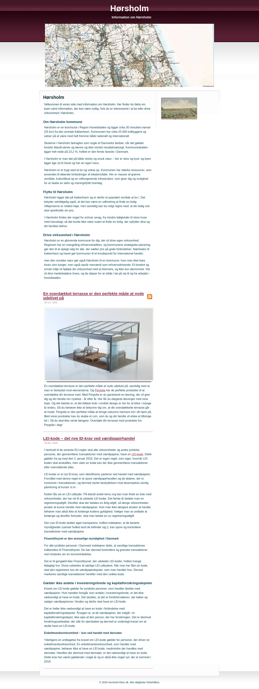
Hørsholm (129, 8)
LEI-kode (137, 454)
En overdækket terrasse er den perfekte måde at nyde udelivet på (93, 295)
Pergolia (100, 390)
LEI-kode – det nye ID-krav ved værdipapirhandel (89, 438)
